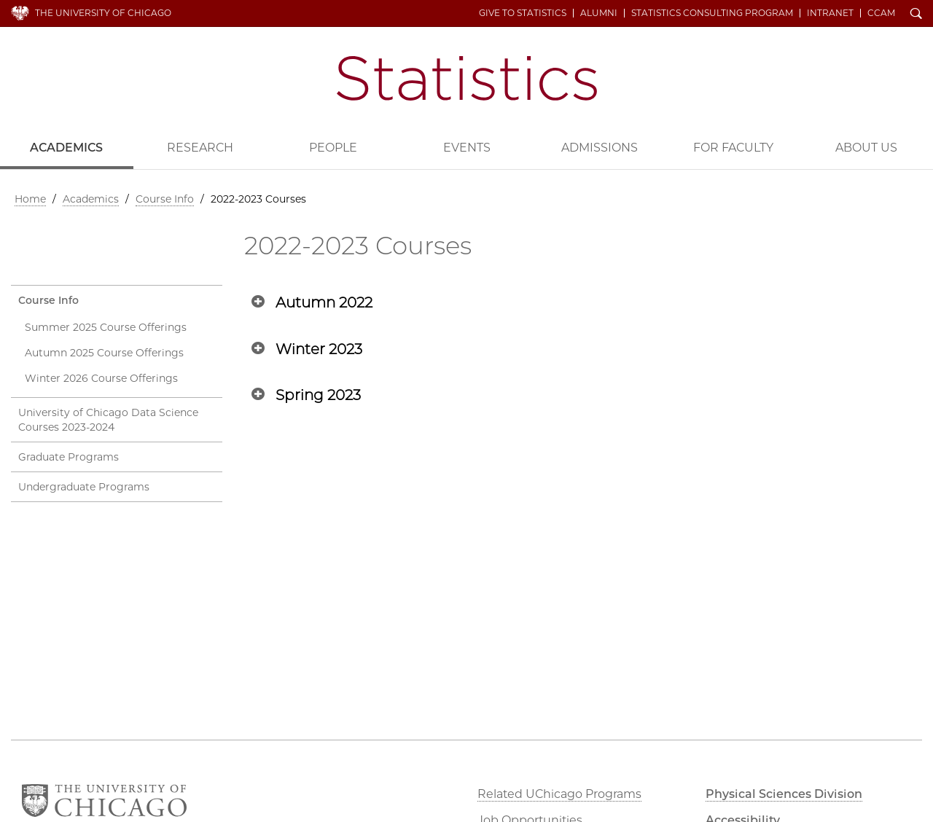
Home (30, 199)
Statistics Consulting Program (712, 13)
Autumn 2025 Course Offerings (104, 352)
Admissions (599, 147)
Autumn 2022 (324, 302)
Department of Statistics (467, 78)
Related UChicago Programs (559, 794)
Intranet (830, 13)
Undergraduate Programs (83, 486)
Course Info (165, 199)
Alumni (598, 13)
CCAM (881, 13)
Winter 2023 (319, 349)
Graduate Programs (68, 456)
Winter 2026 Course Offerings (101, 378)
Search (916, 15)
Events (467, 147)
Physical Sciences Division (784, 794)
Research (200, 147)
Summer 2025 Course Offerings (106, 327)
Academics (66, 147)
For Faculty (733, 147)
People (333, 147)
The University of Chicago (103, 12)
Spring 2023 (318, 395)
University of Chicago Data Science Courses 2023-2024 (108, 420)
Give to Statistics (522, 13)
